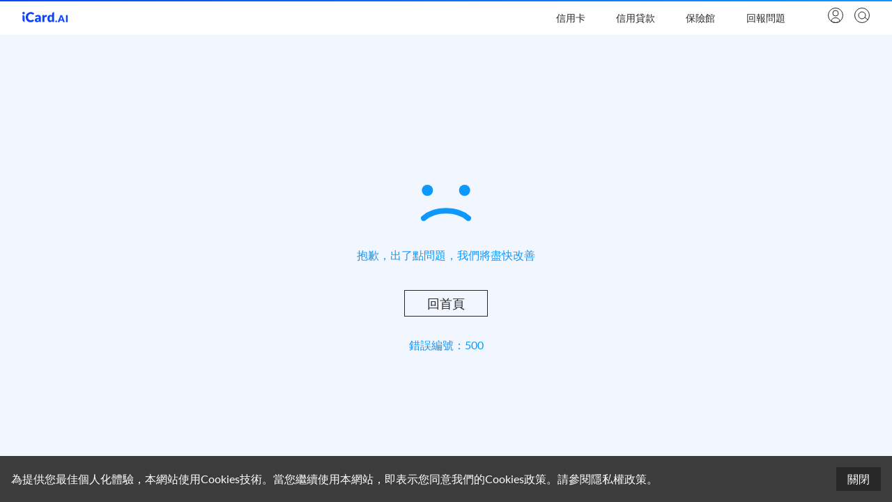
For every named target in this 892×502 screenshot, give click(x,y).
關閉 (858, 478)
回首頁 (446, 303)
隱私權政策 (619, 478)
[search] (861, 16)
